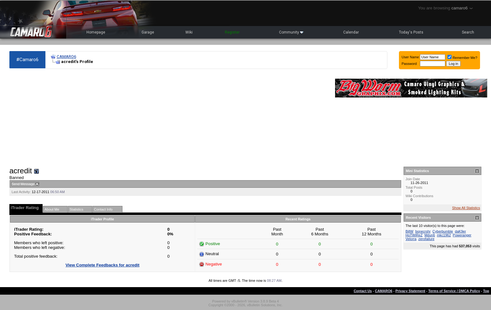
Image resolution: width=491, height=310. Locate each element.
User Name (410, 57)
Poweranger (462, 235)
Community (291, 32)
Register (232, 32)
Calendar (351, 32)
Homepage (95, 32)
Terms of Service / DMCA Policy (454, 291)
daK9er (460, 231)
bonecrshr (423, 231)
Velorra (411, 239)
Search (468, 32)
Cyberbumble (442, 231)
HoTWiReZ (414, 235)
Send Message (23, 184)
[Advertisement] (169, 118)
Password (409, 64)
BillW (409, 231)
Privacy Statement (410, 291)
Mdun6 (429, 235)
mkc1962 (444, 235)
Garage (148, 32)
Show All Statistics (466, 208)
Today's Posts (411, 32)
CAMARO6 (66, 56)
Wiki (189, 32)
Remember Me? (462, 58)
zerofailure (426, 239)
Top (486, 291)
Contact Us (363, 291)
